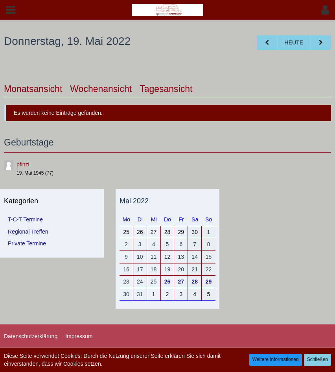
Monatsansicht (33, 89)
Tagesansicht (166, 89)
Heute (294, 42)
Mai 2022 (134, 201)
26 (167, 281)
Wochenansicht (101, 89)
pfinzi (23, 164)
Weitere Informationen (275, 359)
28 (194, 281)
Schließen (317, 359)
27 (181, 281)
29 (209, 281)
